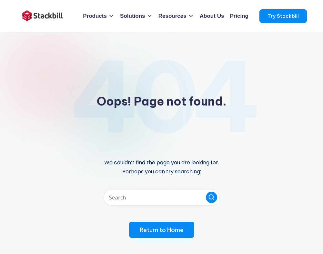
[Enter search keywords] (162, 197)
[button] (283, 16)
